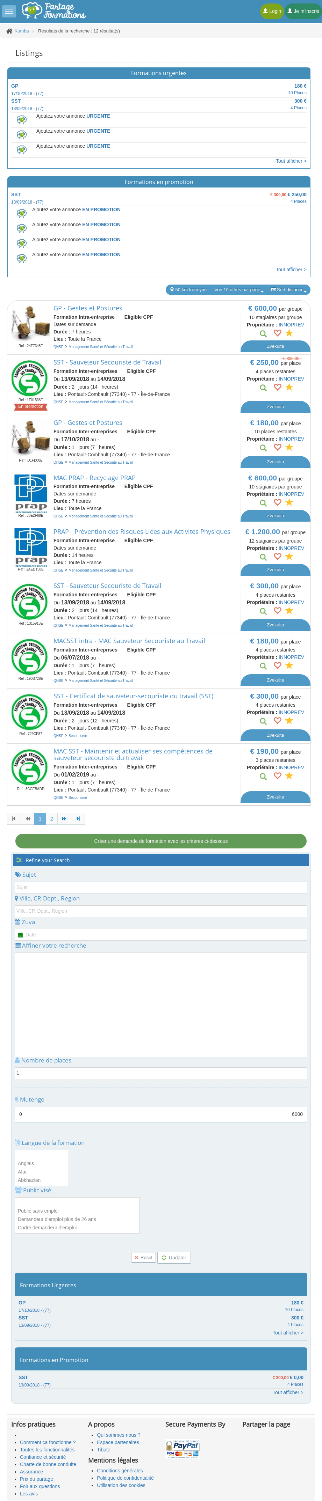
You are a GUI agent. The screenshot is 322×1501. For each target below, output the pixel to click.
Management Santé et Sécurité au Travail (101, 347)
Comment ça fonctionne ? (48, 1442)
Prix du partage (36, 1479)
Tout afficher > (291, 161)
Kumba (22, 31)
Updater (174, 1257)
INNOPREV (291, 325)
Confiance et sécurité (43, 1457)
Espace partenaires (118, 1442)
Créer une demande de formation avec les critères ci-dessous (161, 841)
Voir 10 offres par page (238, 290)
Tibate (103, 1449)
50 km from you (188, 289)
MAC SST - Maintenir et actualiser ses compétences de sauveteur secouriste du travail (133, 754)
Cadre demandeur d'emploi (77, 1228)
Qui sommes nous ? (119, 1435)
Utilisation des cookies (121, 1485)
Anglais (41, 1164)
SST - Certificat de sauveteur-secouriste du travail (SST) (133, 696)
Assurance (31, 1471)
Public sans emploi (77, 1211)
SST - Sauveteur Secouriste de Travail (107, 362)
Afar (41, 1172)
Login (272, 11)
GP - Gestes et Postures (87, 308)
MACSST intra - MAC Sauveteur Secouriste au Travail (129, 641)
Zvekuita (275, 346)
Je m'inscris (303, 11)
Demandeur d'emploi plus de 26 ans (77, 1219)
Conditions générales (120, 1470)
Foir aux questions (40, 1486)
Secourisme (78, 736)
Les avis (29, 1493)
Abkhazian (41, 1180)
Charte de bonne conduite (48, 1464)
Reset (143, 1257)
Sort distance (289, 290)
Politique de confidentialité (125, 1478)
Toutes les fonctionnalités (47, 1449)
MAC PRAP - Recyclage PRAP (94, 477)
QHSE (58, 347)
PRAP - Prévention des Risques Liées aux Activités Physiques (141, 531)
